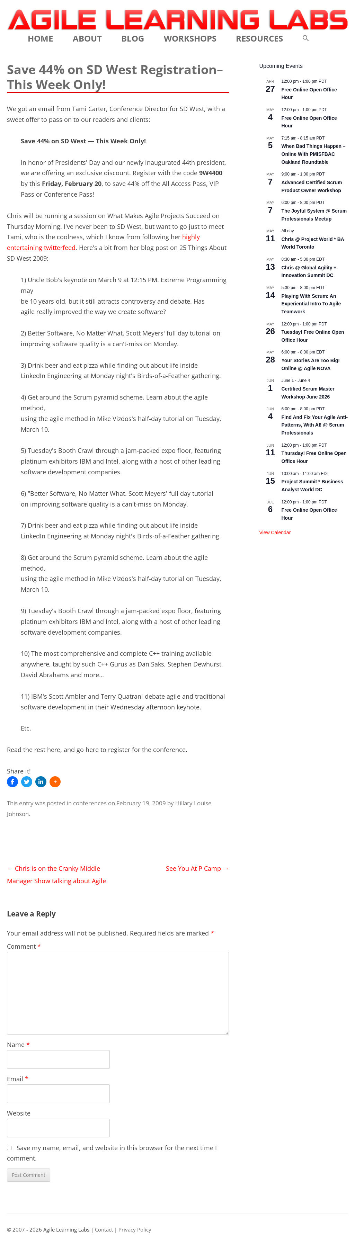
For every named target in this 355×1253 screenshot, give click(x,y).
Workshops (190, 38)
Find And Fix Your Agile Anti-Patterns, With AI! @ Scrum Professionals (315, 425)
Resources (259, 38)
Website (18, 1113)
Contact (104, 1229)
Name (18, 1044)
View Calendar (275, 532)
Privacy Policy (134, 1229)
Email (17, 1079)
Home (40, 38)
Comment (24, 946)
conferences (90, 803)
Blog (132, 38)
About (87, 38)
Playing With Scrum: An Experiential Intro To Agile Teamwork (311, 303)
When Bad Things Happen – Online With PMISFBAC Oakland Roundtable (314, 153)
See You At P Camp (197, 868)
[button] (305, 38)
